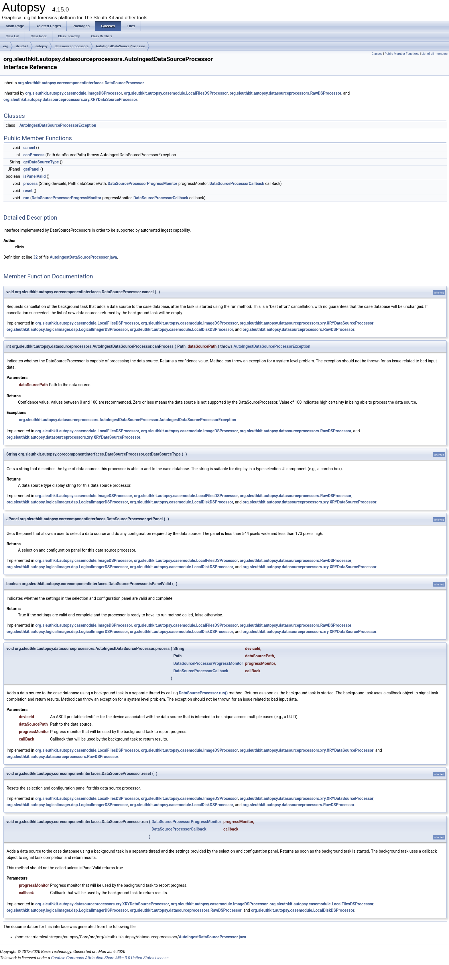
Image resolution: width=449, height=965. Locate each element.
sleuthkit (21, 46)
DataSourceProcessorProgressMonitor (142, 183)
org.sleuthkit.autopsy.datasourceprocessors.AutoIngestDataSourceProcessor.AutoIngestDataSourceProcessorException (127, 419)
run (26, 198)
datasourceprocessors (71, 46)
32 (35, 257)
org (5, 46)
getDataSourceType (41, 162)
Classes (377, 54)
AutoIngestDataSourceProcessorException (57, 125)
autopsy (42, 46)
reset (27, 190)
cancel (29, 147)
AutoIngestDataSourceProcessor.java (83, 257)
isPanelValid (34, 176)
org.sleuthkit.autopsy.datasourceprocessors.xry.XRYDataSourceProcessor (70, 99)
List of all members (435, 54)
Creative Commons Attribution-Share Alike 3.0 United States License (109, 958)
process (30, 183)
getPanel (31, 169)
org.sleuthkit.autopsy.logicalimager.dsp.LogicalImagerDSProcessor (67, 329)
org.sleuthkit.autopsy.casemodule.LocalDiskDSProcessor (181, 329)
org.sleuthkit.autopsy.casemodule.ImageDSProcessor (73, 93)
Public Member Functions (402, 54)
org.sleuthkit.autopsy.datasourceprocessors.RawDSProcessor (285, 93)
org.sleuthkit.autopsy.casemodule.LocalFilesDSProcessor (176, 93)
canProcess (33, 155)
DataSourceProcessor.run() (203, 693)
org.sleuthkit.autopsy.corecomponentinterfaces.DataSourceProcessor (81, 83)
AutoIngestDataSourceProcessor (120, 46)
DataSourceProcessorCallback (236, 183)
